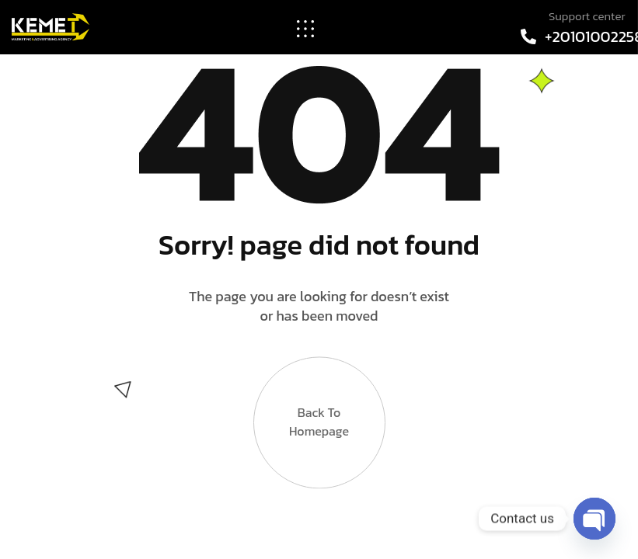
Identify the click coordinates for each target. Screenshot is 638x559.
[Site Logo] (50, 25)
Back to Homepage (319, 402)
